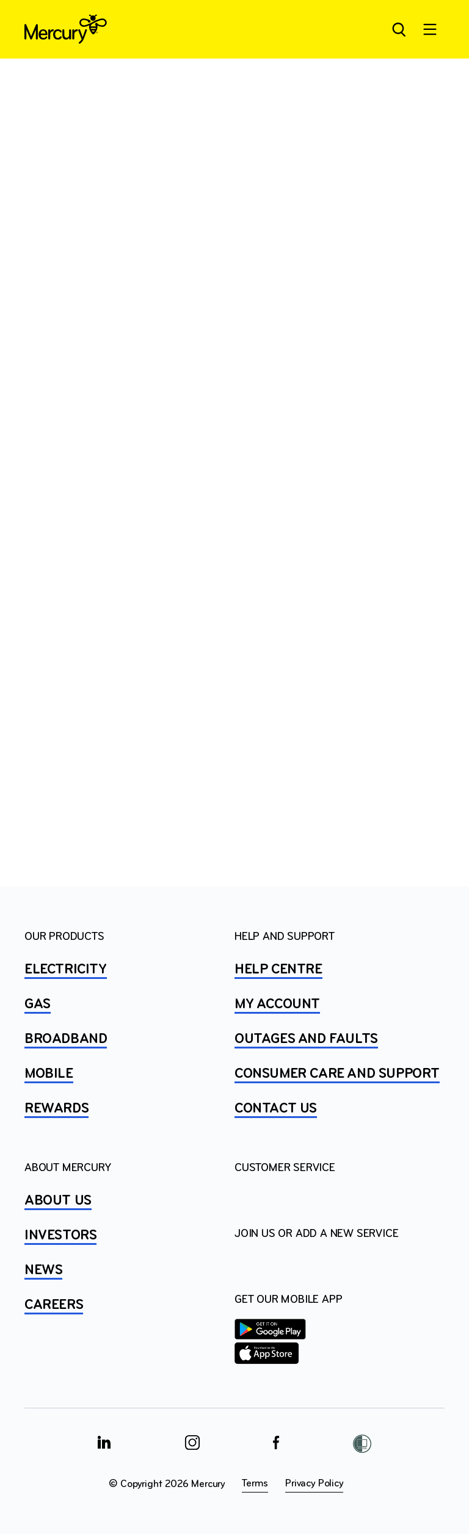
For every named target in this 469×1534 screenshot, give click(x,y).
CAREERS (53, 1305)
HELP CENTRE (278, 969)
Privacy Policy (314, 1483)
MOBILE (48, 1074)
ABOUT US (58, 1201)
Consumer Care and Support (337, 1074)
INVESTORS (60, 1235)
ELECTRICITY (65, 969)
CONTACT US (275, 1109)
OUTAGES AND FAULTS (306, 1039)
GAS (37, 1004)
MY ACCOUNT (277, 1004)
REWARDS (56, 1109)
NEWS (43, 1270)
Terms (255, 1483)
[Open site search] (398, 29)
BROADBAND (65, 1039)
